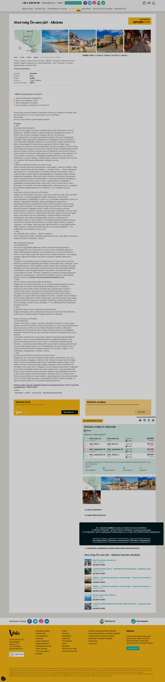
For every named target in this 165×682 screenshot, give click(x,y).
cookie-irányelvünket (142, 530)
